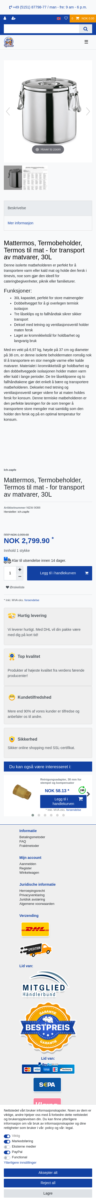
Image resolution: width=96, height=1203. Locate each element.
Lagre (48, 1193)
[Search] (85, 28)
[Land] (58, 18)
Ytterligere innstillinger (20, 1162)
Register (25, 868)
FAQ (22, 841)
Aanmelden (27, 864)
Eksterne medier (24, 1146)
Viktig (16, 1136)
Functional (19, 1157)
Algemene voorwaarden (37, 904)
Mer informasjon (20, 223)
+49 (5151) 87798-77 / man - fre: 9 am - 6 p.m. (48, 7)
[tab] (48, 208)
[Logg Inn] (5, 18)
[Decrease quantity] (19, 576)
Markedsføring (22, 1141)
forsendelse (31, 600)
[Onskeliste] (66, 18)
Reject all (48, 1183)
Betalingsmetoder (32, 837)
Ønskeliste (15, 587)
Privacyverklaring (32, 895)
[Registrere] (14, 18)
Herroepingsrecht (32, 891)
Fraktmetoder (29, 846)
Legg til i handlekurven (64, 573)
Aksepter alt (48, 1173)
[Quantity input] (10, 573)
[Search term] (41, 28)
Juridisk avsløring (32, 899)
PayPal (17, 1152)
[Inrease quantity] (19, 569)
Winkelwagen (29, 872)
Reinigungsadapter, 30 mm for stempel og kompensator (60, 781)
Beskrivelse (17, 208)
